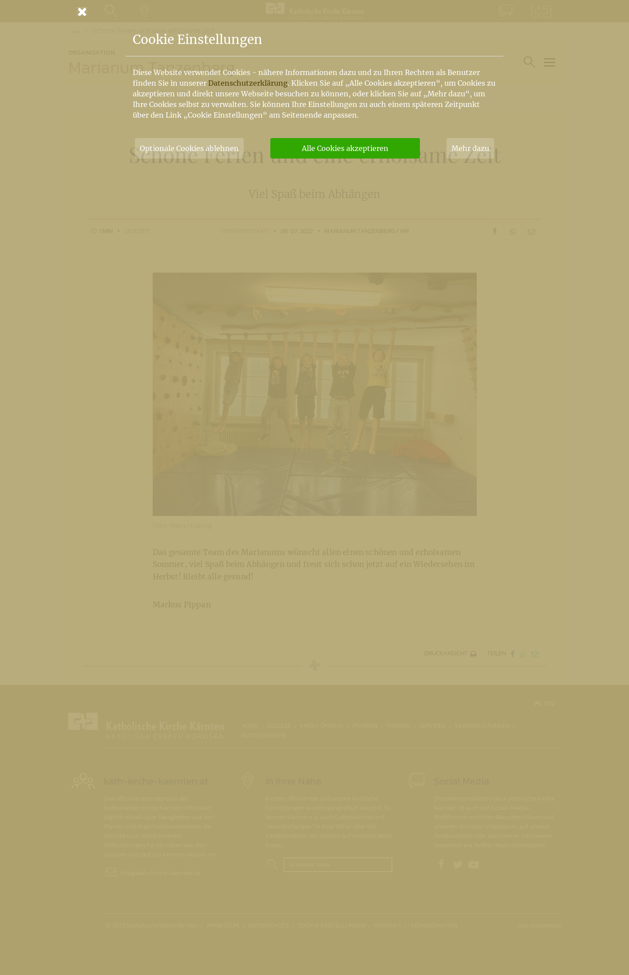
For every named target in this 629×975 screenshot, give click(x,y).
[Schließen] (315, 11)
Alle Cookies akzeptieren (345, 148)
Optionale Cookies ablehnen (189, 148)
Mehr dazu (470, 148)
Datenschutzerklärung (248, 83)
